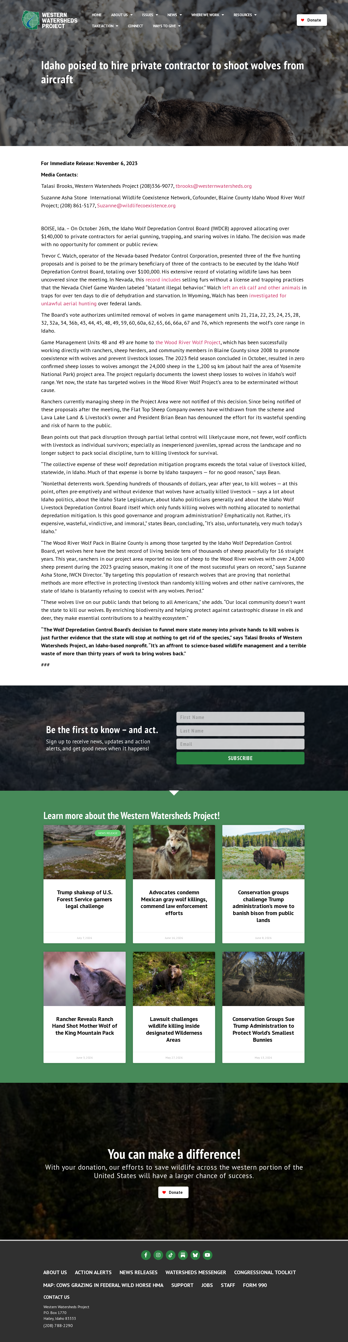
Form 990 (255, 1285)
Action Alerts (93, 1272)
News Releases (139, 1272)
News (174, 14)
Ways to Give (167, 25)
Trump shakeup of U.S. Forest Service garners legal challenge (85, 899)
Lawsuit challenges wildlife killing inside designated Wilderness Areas (174, 1029)
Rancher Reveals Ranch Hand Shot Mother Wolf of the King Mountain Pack (84, 1026)
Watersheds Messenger (196, 1272)
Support (182, 1285)
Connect (135, 25)
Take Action (105, 25)
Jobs (207, 1285)
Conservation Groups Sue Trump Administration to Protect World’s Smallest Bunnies (263, 1029)
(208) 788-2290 (58, 1325)
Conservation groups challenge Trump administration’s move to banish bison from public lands (263, 906)
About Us (122, 14)
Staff (228, 1285)
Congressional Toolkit (265, 1272)
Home (97, 14)
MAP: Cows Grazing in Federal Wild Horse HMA (103, 1285)
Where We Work (207, 14)
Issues (150, 14)
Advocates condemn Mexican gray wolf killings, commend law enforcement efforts (174, 902)
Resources (245, 14)
